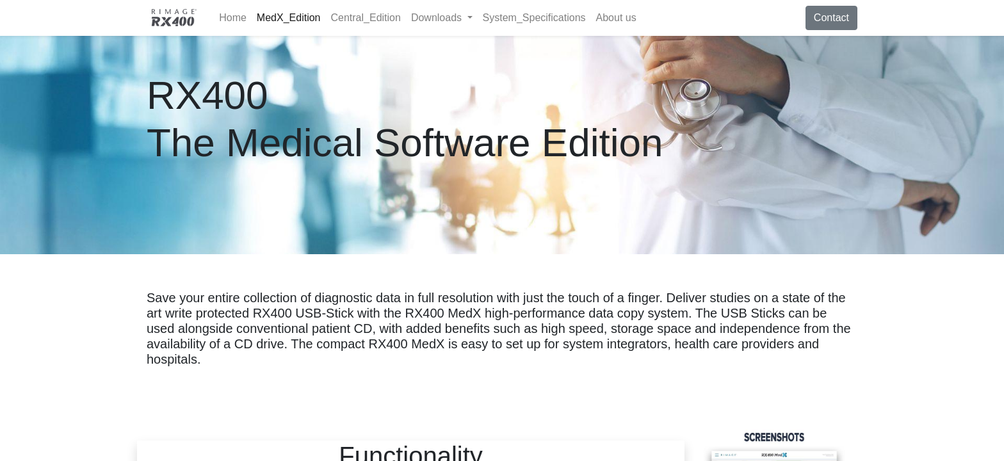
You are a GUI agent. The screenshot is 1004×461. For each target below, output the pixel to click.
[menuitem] (233, 18)
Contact (831, 17)
